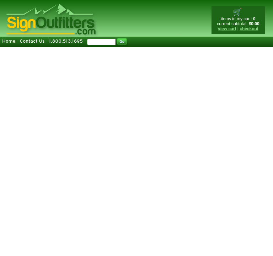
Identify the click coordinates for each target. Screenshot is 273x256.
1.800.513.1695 (66, 41)
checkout (249, 28)
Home (8, 41)
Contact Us (32, 41)
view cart (227, 28)
